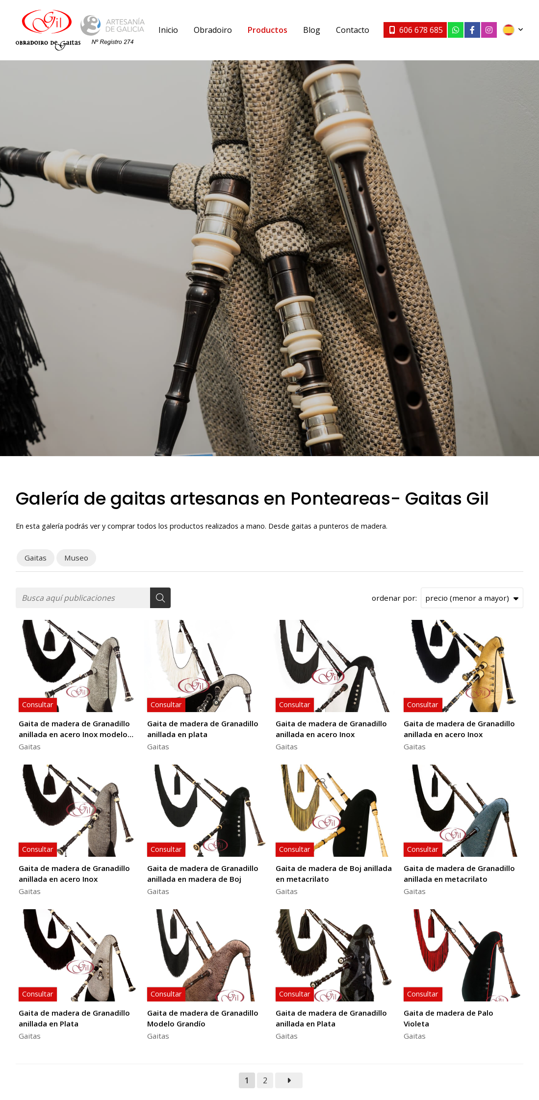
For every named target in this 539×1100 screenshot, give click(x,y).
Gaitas (30, 746)
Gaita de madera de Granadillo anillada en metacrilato (459, 873)
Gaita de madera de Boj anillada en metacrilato (334, 873)
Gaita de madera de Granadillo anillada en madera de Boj (202, 873)
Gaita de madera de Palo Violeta (448, 1018)
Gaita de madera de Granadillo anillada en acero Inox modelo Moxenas (74, 729)
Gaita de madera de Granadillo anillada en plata (202, 728)
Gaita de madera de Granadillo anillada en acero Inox (331, 728)
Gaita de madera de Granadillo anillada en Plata (74, 1018)
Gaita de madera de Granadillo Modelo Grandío (202, 1018)
